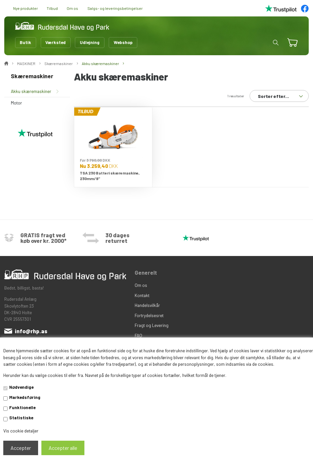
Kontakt (142, 295)
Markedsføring (24, 397)
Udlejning (90, 42)
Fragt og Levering (151, 325)
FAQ (138, 335)
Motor (16, 102)
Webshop (123, 42)
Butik (25, 42)
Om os (72, 8)
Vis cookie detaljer (20, 430)
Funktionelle (22, 407)
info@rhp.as (31, 331)
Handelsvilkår (147, 305)
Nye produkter (25, 8)
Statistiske (21, 417)
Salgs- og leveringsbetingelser (115, 8)
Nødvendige (21, 387)
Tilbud (52, 8)
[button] (276, 42)
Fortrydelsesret (149, 315)
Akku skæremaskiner (31, 91)
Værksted (55, 42)
